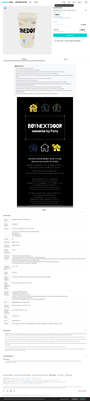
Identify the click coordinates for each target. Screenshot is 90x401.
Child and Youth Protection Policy (40, 375)
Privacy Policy (52, 375)
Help (86, 2)
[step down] (55, 25)
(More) (43, 399)
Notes (66, 59)
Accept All (82, 399)
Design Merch (70, 35)
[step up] (61, 25)
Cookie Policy (60, 375)
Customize (74, 399)
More (45, 210)
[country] (63, 2)
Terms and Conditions (8, 375)
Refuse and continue (64, 399)
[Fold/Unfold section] (45, 215)
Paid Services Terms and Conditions (22, 375)
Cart (69, 2)
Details (24, 59)
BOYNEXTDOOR (57, 7)
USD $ (35, 2)
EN (30, 2)
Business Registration (27, 381)
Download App (82, 391)
